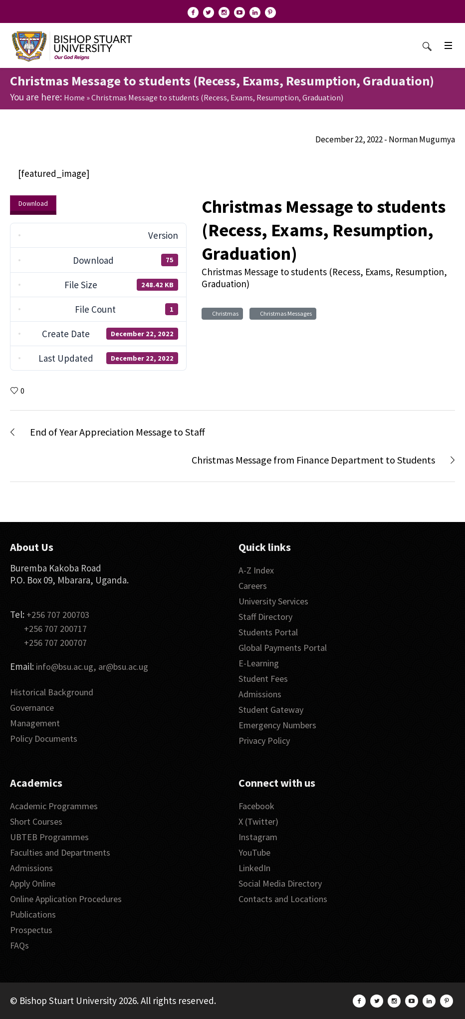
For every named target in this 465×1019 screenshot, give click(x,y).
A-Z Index (256, 570)
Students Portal (268, 632)
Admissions (259, 694)
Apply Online (32, 883)
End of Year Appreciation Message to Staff (117, 432)
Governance (32, 707)
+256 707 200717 (55, 628)
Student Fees (263, 678)
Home (74, 97)
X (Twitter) (258, 821)
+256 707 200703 (57, 614)
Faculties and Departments (60, 852)
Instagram (257, 837)
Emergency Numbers (277, 725)
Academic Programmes (54, 806)
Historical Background (51, 692)
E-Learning (258, 663)
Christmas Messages (285, 313)
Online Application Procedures (66, 899)
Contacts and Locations (282, 899)
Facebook (256, 806)
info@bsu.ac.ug (64, 666)
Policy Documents (43, 738)
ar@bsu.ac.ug (123, 666)
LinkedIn (254, 868)
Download (33, 203)
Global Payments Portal (282, 647)
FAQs (19, 945)
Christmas (224, 313)
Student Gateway (270, 709)
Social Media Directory (280, 883)
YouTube (254, 852)
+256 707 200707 (55, 642)
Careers (252, 585)
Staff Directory (265, 616)
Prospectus (31, 930)
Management (35, 723)
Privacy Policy (264, 740)
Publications (33, 914)
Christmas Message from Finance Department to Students (313, 460)
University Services (273, 601)
